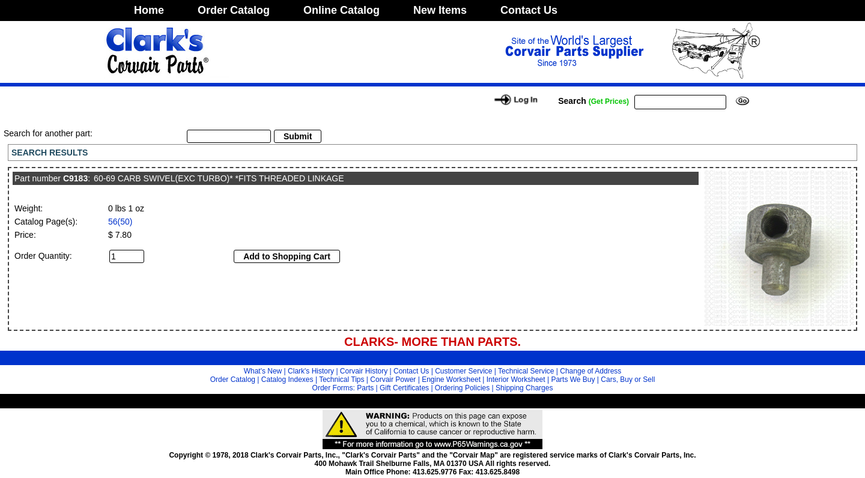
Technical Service (526, 371)
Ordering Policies (462, 388)
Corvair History (363, 371)
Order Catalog (234, 10)
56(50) (120, 221)
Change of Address (590, 371)
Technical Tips (341, 379)
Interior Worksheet (516, 379)
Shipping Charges (524, 388)
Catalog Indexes (287, 379)
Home (149, 10)
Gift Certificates (404, 388)
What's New (263, 371)
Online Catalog (341, 10)
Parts (365, 388)
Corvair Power (393, 379)
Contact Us (528, 10)
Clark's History (311, 371)
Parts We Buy (573, 379)
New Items (440, 10)
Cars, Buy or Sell (628, 379)
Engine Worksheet (451, 379)
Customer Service (463, 371)
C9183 (75, 178)
